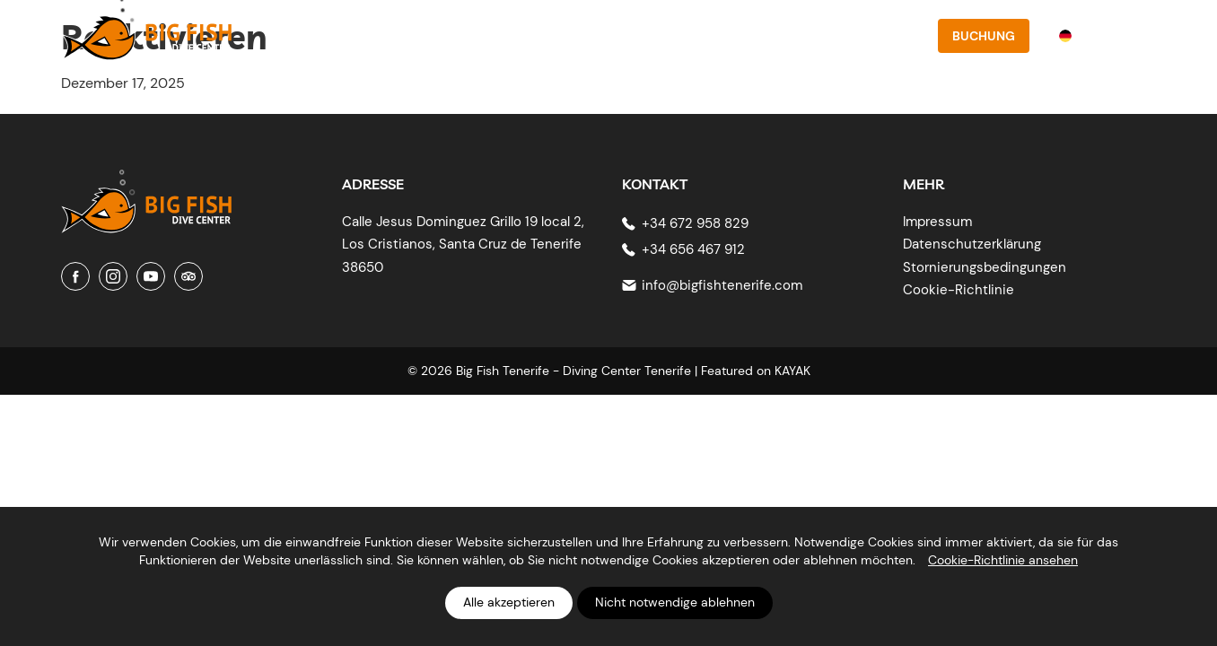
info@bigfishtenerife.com (722, 285)
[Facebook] (75, 276)
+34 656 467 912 (693, 249)
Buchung (983, 36)
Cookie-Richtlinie (958, 290)
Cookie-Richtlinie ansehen (1003, 560)
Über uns (551, 35)
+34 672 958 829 (695, 223)
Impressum (937, 222)
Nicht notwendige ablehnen (675, 602)
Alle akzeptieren (509, 602)
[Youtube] (150, 276)
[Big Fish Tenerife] (146, 197)
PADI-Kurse (640, 35)
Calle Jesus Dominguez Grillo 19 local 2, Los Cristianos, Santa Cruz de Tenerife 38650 (463, 244)
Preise (821, 35)
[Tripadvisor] (188, 276)
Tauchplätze (739, 35)
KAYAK (792, 370)
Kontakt (888, 35)
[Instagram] (113, 276)
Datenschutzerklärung (972, 244)
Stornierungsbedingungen (984, 267)
